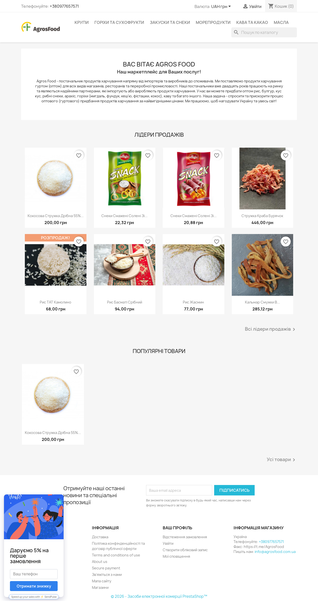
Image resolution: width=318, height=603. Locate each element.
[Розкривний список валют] (222, 7)
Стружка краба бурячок (262, 215)
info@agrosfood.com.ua (275, 551)
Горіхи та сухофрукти (119, 22)
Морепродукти (213, 22)
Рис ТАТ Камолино (55, 302)
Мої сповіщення (176, 556)
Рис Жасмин (193, 302)
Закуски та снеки (170, 22)
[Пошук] (264, 32)
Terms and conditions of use (116, 555)
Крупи (82, 22)
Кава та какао (252, 22)
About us (99, 561)
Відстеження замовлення (185, 537)
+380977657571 (64, 6)
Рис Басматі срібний (124, 302)
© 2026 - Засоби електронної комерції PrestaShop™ (159, 596)
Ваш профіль (177, 528)
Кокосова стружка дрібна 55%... (56, 215)
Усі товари (282, 460)
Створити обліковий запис (185, 549)
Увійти (168, 543)
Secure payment (106, 568)
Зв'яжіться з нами (107, 574)
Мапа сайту (101, 581)
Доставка (100, 537)
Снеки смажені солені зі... (124, 215)
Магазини (100, 587)
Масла (281, 22)
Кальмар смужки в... (262, 302)
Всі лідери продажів (271, 329)
